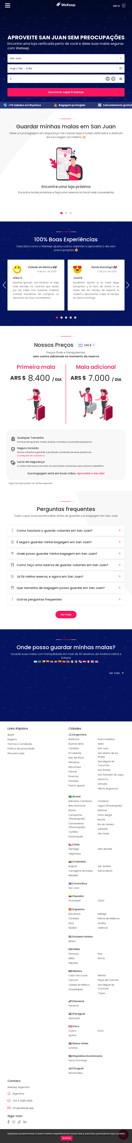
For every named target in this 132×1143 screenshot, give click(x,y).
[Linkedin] (25, 1122)
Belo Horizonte (77, 805)
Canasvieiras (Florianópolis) (77, 825)
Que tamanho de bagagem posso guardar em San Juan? (66, 588)
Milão (72, 958)
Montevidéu (76, 1073)
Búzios (72, 810)
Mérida (102, 975)
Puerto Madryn (106, 739)
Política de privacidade (20, 748)
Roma (101, 958)
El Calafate (75, 753)
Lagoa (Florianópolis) (110, 805)
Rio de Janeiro (106, 824)
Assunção (74, 1018)
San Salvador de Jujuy (111, 774)
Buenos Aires (76, 743)
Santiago (74, 849)
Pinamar (73, 776)
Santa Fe (103, 779)
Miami (72, 941)
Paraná (73, 771)
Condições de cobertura (31, 455)
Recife (101, 819)
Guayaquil (74, 900)
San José (74, 888)
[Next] (118, 176)
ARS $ (85, 345)
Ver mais (66, 614)
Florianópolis (76, 836)
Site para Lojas (15, 753)
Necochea (75, 767)
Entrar (123, 6)
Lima (100, 1030)
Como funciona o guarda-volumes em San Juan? (66, 530)
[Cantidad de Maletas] (66, 78)
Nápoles (73, 963)
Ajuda (10, 734)
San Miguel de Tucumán (106, 763)
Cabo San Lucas (78, 975)
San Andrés (104, 866)
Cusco (72, 1030)
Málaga (102, 914)
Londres (73, 1048)
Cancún (73, 980)
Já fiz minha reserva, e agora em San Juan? (66, 576)
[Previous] (14, 176)
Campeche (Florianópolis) (77, 816)
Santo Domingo (78, 1060)
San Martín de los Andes (108, 755)
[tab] (61, 213)
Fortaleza (103, 801)
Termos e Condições (19, 744)
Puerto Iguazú (77, 785)
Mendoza (74, 762)
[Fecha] (66, 68)
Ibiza (71, 923)
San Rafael (104, 770)
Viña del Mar (105, 849)
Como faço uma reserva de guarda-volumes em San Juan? (66, 565)
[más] (113, 79)
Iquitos (72, 1035)
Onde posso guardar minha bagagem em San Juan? (66, 554)
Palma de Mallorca (109, 918)
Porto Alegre (105, 815)
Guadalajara (76, 989)
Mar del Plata (76, 757)
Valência (103, 927)
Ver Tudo (117, 673)
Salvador (103, 829)
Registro (12, 739)
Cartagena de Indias (81, 871)
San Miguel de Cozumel (106, 986)
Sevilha (102, 923)
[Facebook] (9, 1122)
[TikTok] (20, 1122)
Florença (74, 953)
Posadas (73, 781)
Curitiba (73, 832)
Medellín (73, 875)
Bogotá (73, 866)
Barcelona (74, 914)
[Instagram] (14, 1122)
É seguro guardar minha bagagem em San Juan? (66, 542)
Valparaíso (75, 853)
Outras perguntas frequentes (66, 599)
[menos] (107, 79)
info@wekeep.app (23, 1108)
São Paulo (103, 833)
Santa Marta (105, 871)
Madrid (73, 927)
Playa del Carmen (108, 980)
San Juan (103, 748)
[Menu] (7, 6)
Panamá (74, 1005)
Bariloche (74, 739)
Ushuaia (102, 784)
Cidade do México (79, 984)
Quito (101, 900)
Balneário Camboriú (80, 801)
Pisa (100, 953)
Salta (101, 743)
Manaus (102, 810)
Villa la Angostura (108, 788)
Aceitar (67, 1138)
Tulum (101, 993)
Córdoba (74, 748)
